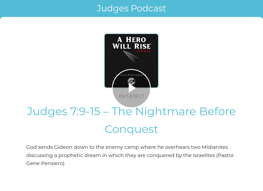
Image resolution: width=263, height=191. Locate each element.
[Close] (8, 8)
